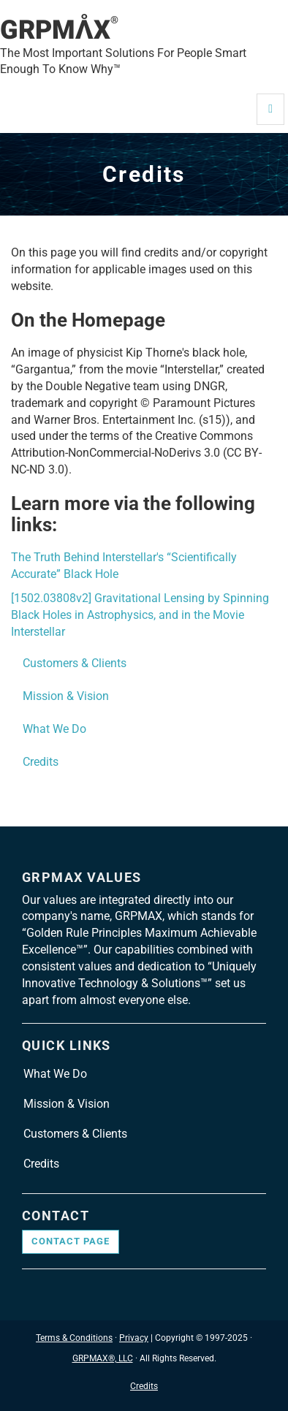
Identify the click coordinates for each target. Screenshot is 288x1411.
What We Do (54, 729)
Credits (40, 762)
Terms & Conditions (74, 1338)
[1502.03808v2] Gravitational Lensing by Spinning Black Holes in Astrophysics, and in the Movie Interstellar (140, 615)
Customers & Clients (74, 663)
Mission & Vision (66, 696)
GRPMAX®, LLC (102, 1358)
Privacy (133, 1338)
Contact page (70, 1241)
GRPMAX (59, 30)
